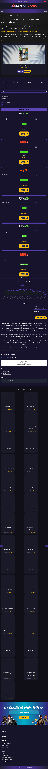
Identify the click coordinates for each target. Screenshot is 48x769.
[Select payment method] (24, 89)
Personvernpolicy (6, 761)
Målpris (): (37, 311)
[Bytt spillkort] (24, 99)
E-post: (35, 306)
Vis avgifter (5, 102)
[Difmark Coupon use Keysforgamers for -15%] (24, 350)
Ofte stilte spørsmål (7, 747)
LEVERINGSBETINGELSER (7, 759)
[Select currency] (24, 92)
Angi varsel (41, 317)
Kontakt (4, 753)
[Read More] (24, 41)
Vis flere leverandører (24, 282)
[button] (1, 546)
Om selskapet (5, 755)
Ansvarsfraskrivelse (7, 757)
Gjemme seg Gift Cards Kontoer (9, 104)
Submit (24, 717)
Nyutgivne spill (5, 745)
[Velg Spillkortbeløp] (24, 96)
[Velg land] (24, 94)
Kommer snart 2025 (7, 743)
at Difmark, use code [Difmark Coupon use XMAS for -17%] (22, 1)
